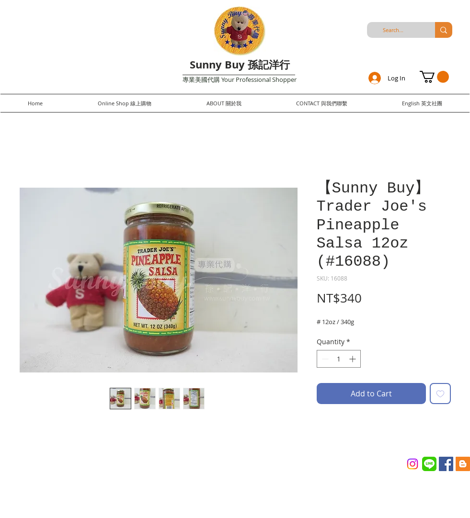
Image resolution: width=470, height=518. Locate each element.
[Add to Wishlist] (440, 393)
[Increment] (353, 358)
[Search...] (393, 30)
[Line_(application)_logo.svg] (429, 464)
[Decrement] (324, 358)
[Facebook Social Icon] (446, 464)
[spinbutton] (338, 358)
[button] (434, 77)
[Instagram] (412, 464)
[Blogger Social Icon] (463, 464)
